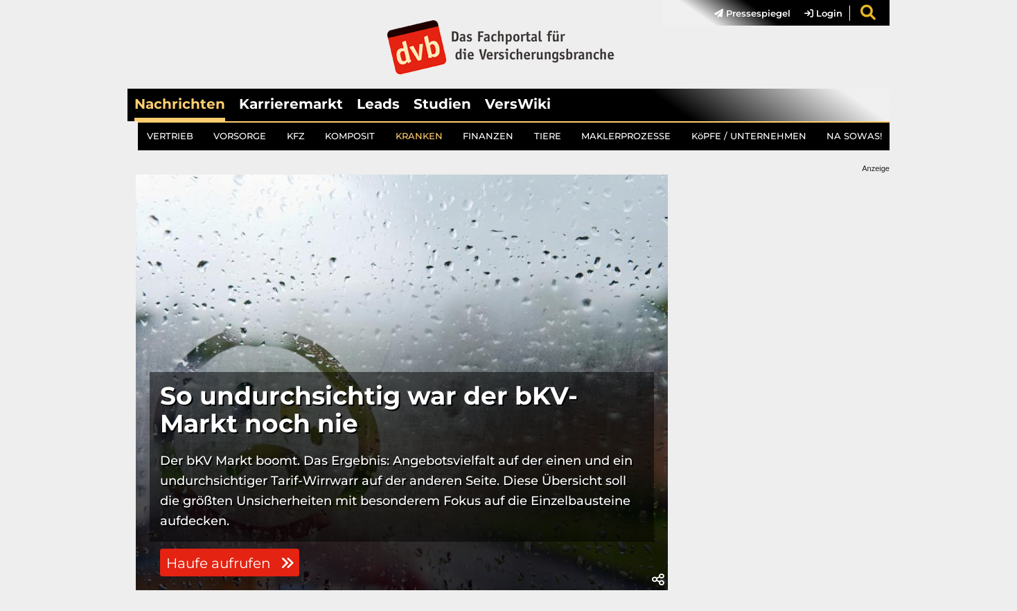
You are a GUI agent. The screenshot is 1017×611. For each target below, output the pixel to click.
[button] (658, 579)
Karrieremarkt (291, 104)
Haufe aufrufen (230, 563)
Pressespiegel (752, 13)
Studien (442, 104)
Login (823, 13)
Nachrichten (179, 104)
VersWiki (518, 104)
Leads (378, 104)
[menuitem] (745, 13)
